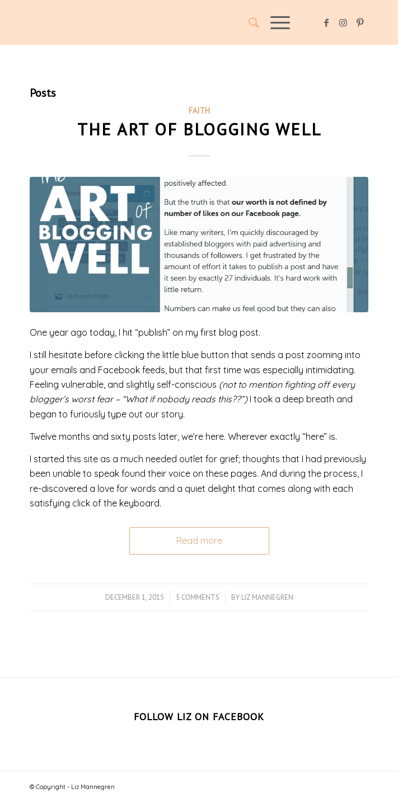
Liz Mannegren (267, 597)
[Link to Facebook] (326, 22)
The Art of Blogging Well (199, 129)
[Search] (248, 22)
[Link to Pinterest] (360, 22)
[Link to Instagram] (343, 22)
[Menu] (274, 22)
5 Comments (197, 597)
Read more (199, 540)
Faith (199, 110)
